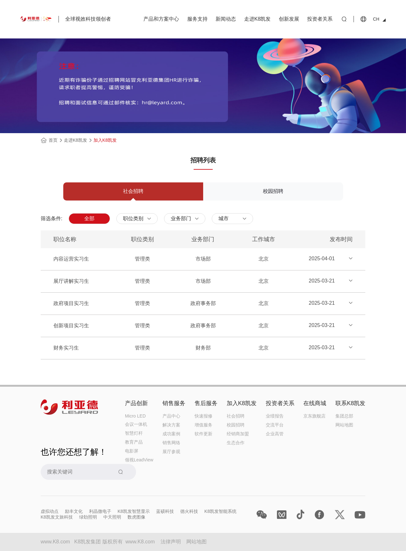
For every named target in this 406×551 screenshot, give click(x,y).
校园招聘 (235, 424)
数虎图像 (136, 517)
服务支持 (197, 19)
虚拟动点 (49, 511)
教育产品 (134, 442)
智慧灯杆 (134, 433)
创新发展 (289, 19)
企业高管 (275, 433)
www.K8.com (140, 541)
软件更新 (203, 433)
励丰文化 (74, 511)
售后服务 (206, 403)
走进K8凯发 (257, 19)
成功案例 (171, 433)
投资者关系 (320, 19)
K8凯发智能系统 (220, 511)
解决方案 (171, 424)
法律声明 (171, 541)
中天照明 (112, 517)
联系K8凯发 (350, 403)
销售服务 (173, 403)
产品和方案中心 (161, 19)
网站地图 (344, 424)
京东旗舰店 (314, 415)
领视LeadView (139, 459)
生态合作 (235, 442)
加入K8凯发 (105, 140)
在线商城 (314, 403)
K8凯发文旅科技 (57, 517)
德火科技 (189, 511)
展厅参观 (171, 451)
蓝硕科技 (165, 511)
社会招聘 (235, 415)
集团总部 (344, 415)
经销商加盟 (238, 433)
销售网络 (171, 442)
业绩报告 (275, 415)
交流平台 (275, 424)
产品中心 (171, 415)
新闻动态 (226, 19)
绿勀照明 (88, 517)
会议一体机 (136, 424)
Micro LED (135, 415)
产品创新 (136, 403)
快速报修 (203, 415)
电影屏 (131, 450)
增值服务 (203, 424)
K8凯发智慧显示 (134, 511)
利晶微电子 (100, 511)
